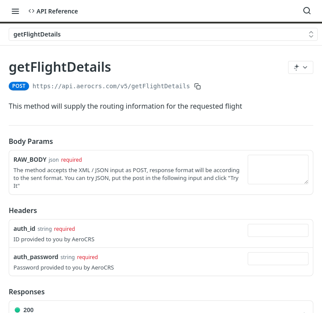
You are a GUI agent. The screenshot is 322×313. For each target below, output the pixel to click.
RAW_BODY (29, 159)
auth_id (24, 228)
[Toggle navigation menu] (15, 10)
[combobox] (278, 230)
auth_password (35, 257)
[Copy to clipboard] (197, 86)
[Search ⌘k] (306, 10)
